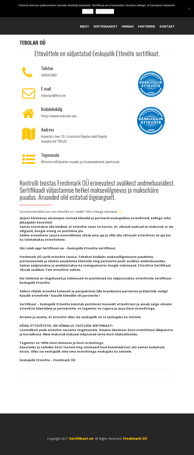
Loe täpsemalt (105, 11)
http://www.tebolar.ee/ (59, 116)
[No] (188, 8)
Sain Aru (87, 11)
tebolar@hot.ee (53, 95)
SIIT (120, 212)
